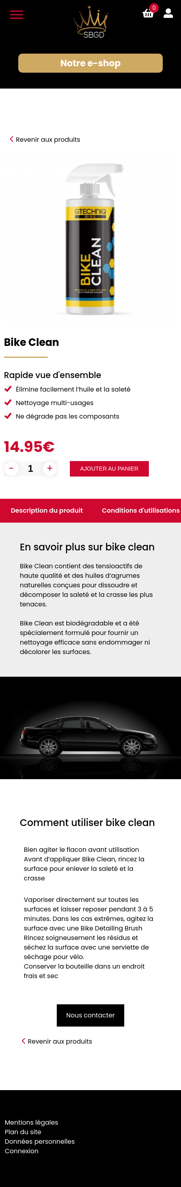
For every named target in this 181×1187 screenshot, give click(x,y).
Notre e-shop (90, 63)
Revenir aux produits (48, 139)
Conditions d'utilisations (141, 510)
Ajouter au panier (109, 468)
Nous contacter (90, 1015)
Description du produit (47, 510)
